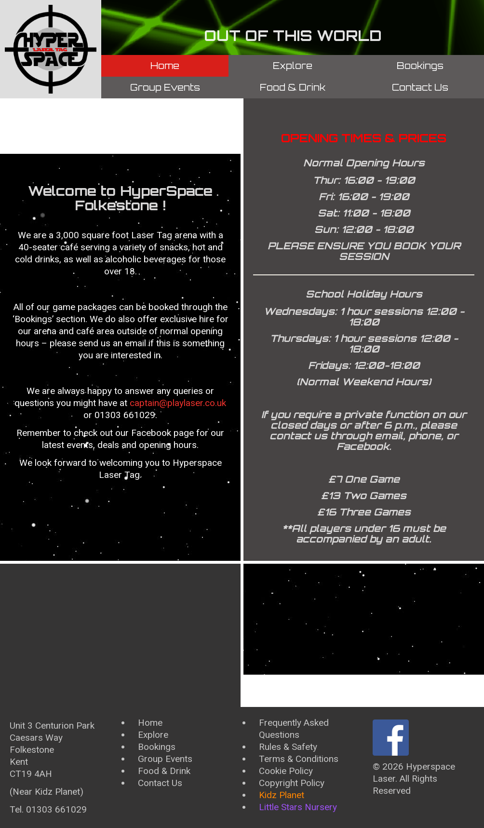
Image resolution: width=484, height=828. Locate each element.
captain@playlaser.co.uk (178, 402)
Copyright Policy (291, 782)
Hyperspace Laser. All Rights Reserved (414, 778)
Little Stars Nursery (298, 807)
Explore (292, 65)
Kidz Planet (281, 795)
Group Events (165, 87)
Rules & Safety (288, 746)
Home (164, 65)
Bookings (420, 65)
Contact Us (420, 87)
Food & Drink (292, 87)
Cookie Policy (286, 770)
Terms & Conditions (298, 758)
